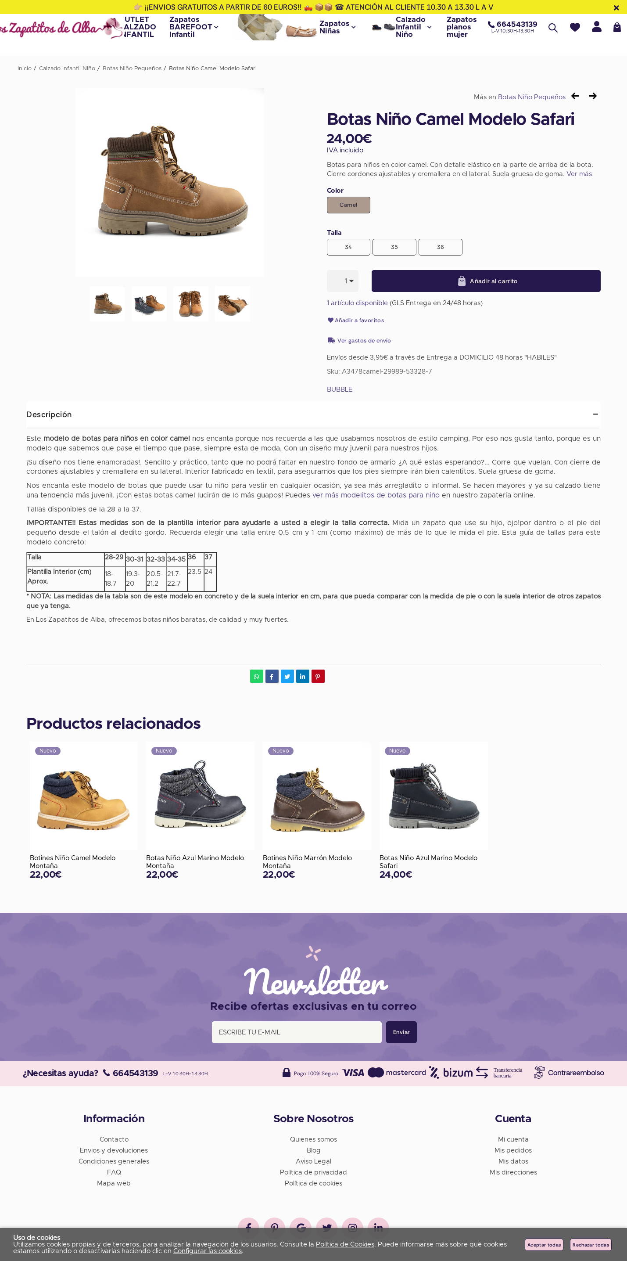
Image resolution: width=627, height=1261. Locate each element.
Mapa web (114, 1183)
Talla (334, 233)
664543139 (130, 1073)
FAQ (114, 1172)
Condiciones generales (114, 1161)
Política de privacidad (313, 1172)
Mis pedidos (513, 1150)
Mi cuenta (513, 1139)
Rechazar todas (591, 1245)
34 (348, 247)
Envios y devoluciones (114, 1150)
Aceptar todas (544, 1245)
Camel (348, 205)
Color (335, 190)
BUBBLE (339, 389)
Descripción (49, 414)
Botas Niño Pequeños (532, 97)
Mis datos (513, 1161)
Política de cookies (313, 1183)
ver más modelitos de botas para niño (376, 495)
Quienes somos (313, 1139)
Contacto (114, 1139)
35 (394, 247)
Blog (314, 1150)
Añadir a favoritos (355, 320)
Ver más (579, 174)
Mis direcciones (513, 1172)
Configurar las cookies (207, 1251)
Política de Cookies (345, 1244)
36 (440, 247)
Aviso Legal (313, 1161)
